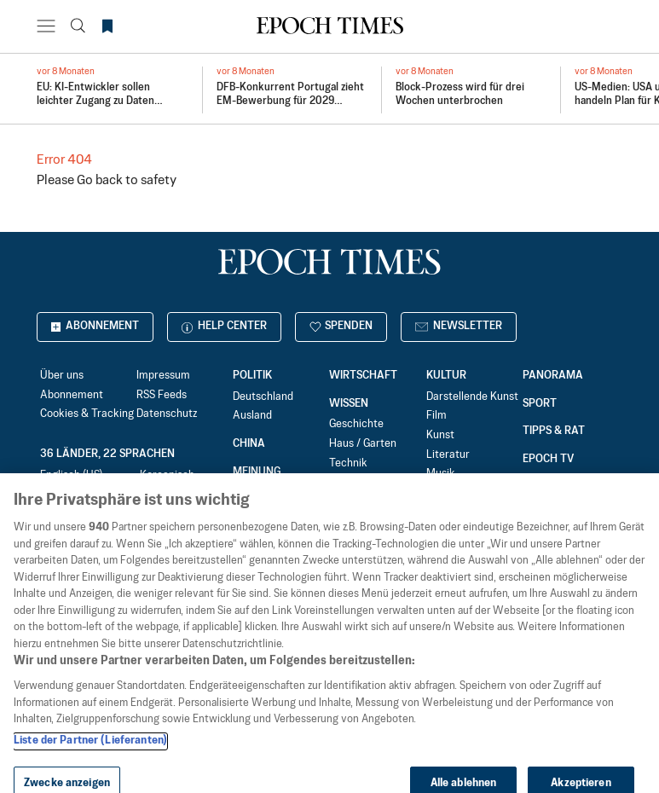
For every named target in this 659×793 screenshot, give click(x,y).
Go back (100, 180)
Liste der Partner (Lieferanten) (90, 757)
